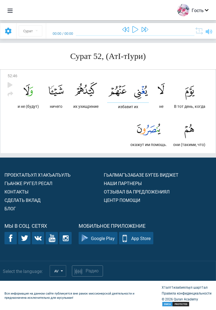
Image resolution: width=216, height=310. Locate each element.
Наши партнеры (123, 183)
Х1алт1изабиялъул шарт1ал (185, 287)
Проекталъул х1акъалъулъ (37, 175)
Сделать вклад (22, 200)
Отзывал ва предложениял (137, 192)
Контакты (16, 192)
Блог (10, 208)
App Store (136, 238)
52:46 (12, 75)
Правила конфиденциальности (187, 293)
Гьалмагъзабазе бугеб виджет (141, 175)
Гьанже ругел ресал (28, 183)
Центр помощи (122, 200)
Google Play (98, 238)
